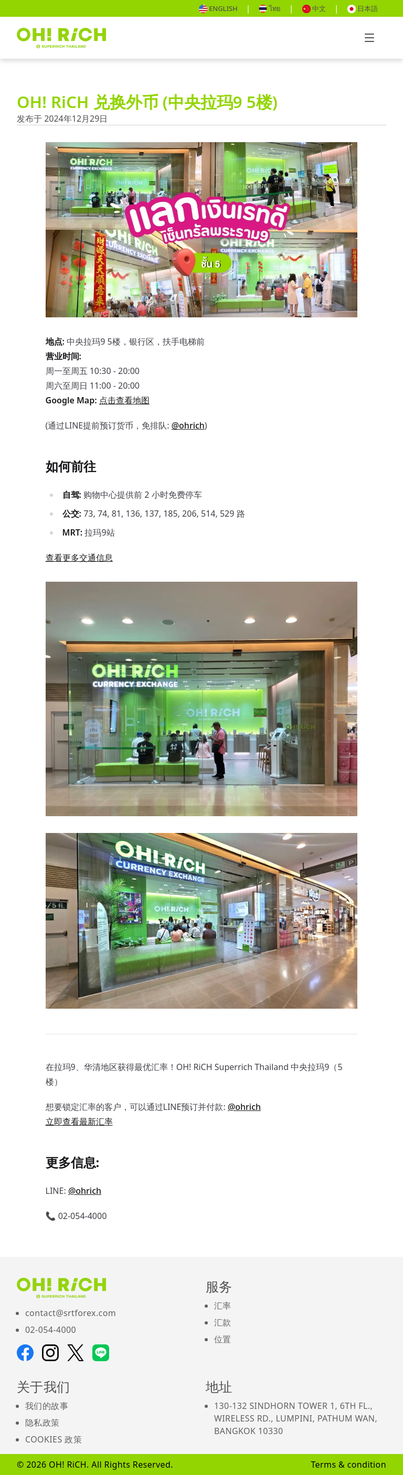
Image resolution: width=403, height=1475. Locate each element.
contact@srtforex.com (70, 1313)
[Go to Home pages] (61, 38)
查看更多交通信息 (79, 557)
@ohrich (188, 425)
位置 (222, 1339)
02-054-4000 (50, 1329)
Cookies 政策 (53, 1439)
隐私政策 (42, 1422)
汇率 (222, 1305)
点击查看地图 (124, 400)
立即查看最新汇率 (79, 1121)
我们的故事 (46, 1406)
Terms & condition (348, 1464)
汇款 (222, 1322)
